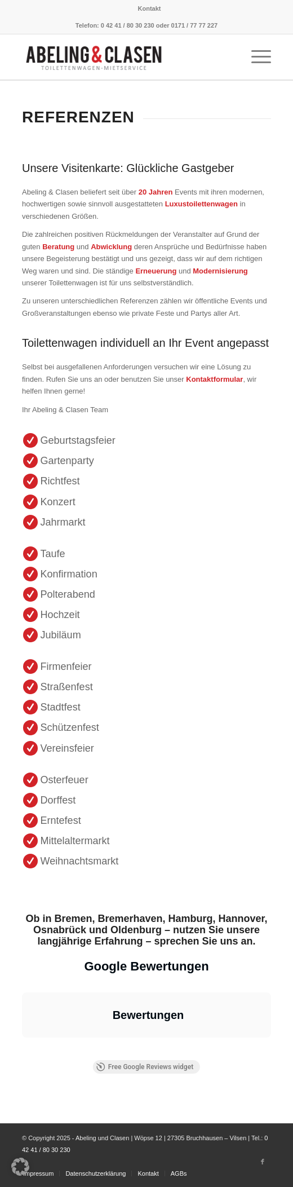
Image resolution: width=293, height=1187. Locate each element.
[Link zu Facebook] (262, 1161)
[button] (22, 1049)
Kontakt (149, 8)
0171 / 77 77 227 (194, 25)
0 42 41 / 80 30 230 (127, 25)
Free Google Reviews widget (144, 1066)
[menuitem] (149, 8)
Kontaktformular (214, 379)
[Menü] (255, 57)
